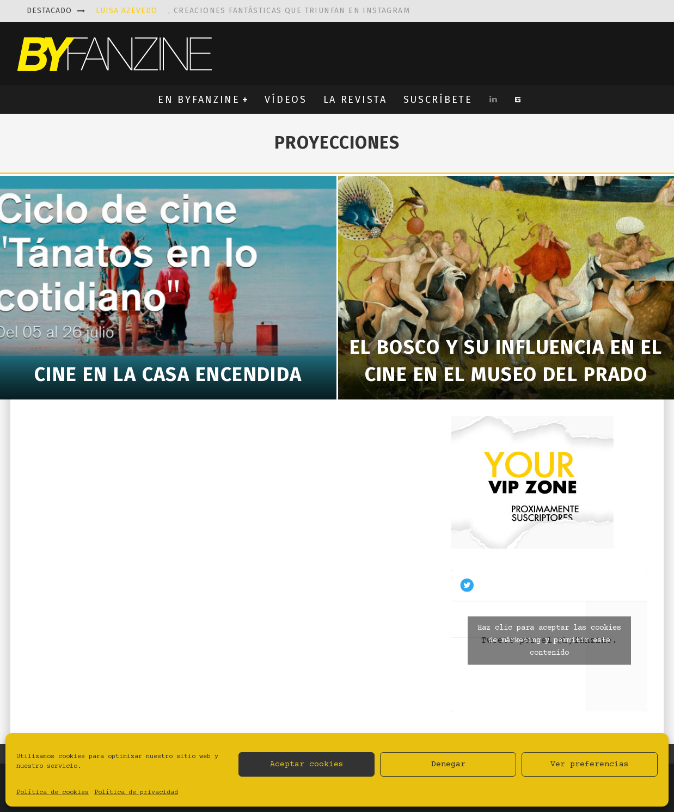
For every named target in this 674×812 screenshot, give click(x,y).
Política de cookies (52, 792)
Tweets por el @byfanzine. (549, 641)
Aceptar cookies (307, 764)
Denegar (448, 764)
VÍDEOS (286, 100)
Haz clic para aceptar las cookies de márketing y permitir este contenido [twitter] (549, 640)
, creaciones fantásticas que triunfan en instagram (253, 10)
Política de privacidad (136, 792)
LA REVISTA (355, 100)
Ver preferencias (589, 764)
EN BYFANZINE (199, 100)
